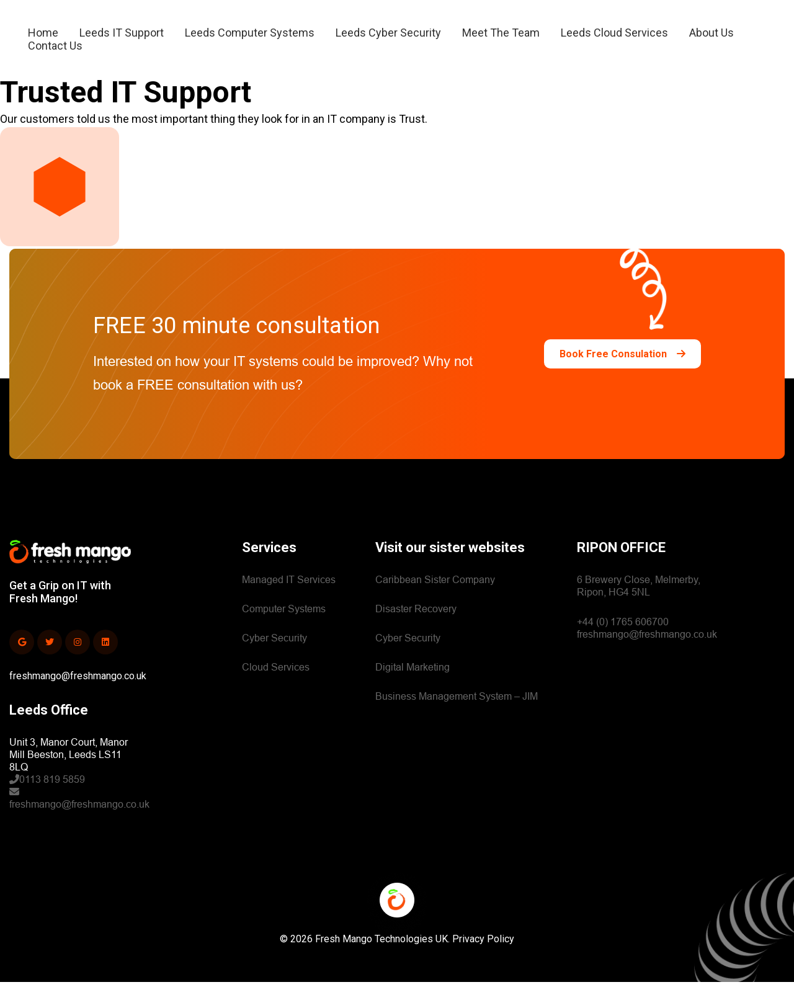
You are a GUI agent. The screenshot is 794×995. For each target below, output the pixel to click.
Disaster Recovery (416, 622)
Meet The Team (501, 36)
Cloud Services (276, 680)
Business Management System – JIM (456, 709)
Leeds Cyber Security (388, 36)
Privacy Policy (483, 952)
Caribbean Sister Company (435, 592)
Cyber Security (274, 651)
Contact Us (55, 49)
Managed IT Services (289, 592)
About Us (711, 36)
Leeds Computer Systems (249, 36)
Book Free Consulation (622, 367)
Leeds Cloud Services (614, 36)
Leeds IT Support (121, 36)
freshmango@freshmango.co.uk (77, 689)
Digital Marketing (412, 680)
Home (43, 36)
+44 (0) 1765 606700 (623, 635)
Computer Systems (284, 622)
